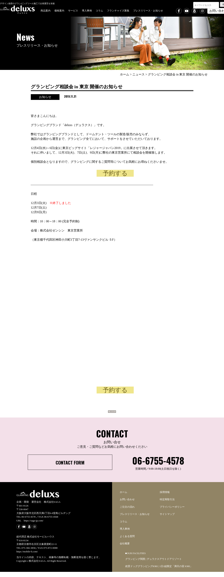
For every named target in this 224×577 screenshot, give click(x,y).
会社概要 (125, 548)
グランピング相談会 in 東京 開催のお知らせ (77, 86)
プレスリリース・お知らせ (148, 10)
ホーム (123, 497)
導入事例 (87, 10)
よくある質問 (127, 541)
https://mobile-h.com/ (27, 556)
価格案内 (59, 10)
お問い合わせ (127, 504)
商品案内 (46, 10)
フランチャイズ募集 (118, 10)
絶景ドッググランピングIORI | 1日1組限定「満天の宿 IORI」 (159, 571)
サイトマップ (167, 519)
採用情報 (165, 497)
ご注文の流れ (127, 512)
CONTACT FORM (70, 467)
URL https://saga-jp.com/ (29, 525)
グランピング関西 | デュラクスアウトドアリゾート (153, 564)
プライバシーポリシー (172, 512)
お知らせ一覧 (112, 413)
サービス (73, 10)
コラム (99, 10)
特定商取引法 (167, 504)
